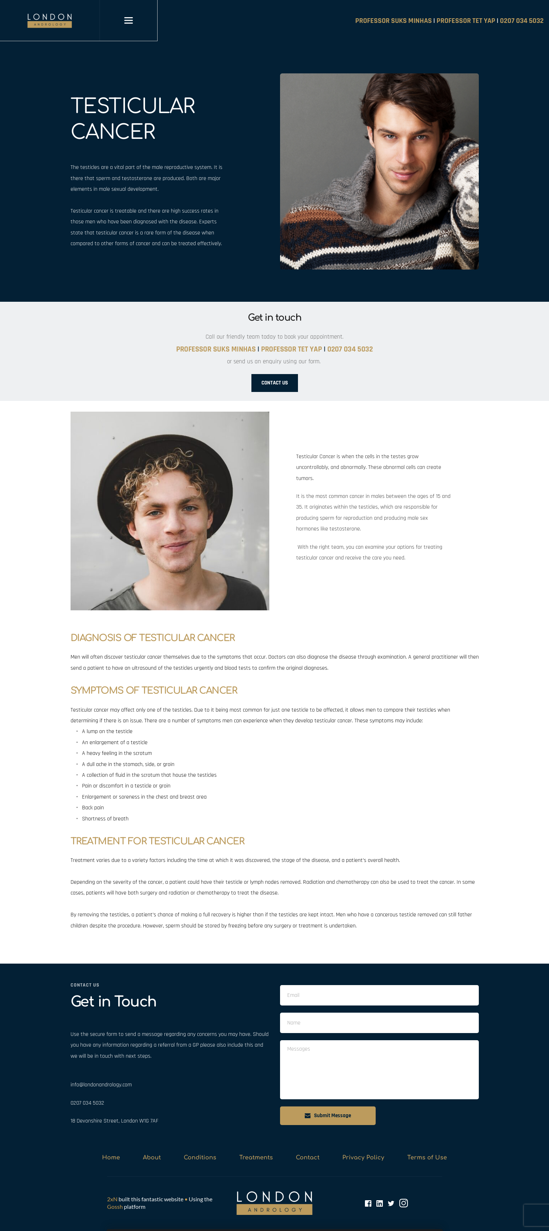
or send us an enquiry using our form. (274, 361)
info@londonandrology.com (101, 1085)
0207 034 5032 (87, 1103)
